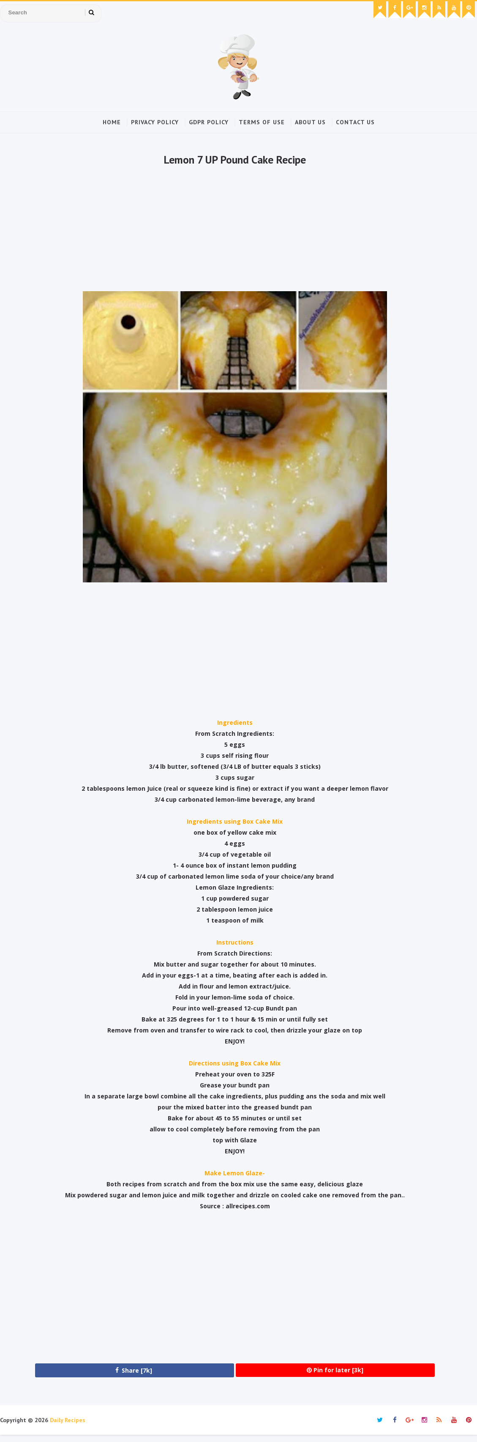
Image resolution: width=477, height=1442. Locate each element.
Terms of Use (262, 121)
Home (112, 121)
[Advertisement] (234, 233)
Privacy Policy (155, 121)
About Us (310, 121)
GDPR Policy (209, 121)
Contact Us (355, 121)
